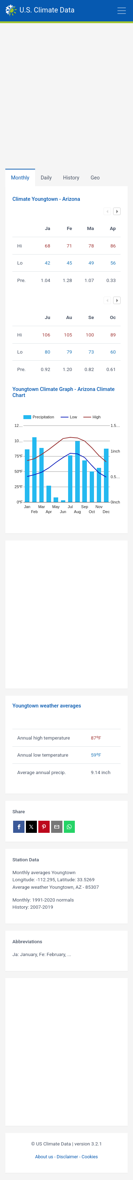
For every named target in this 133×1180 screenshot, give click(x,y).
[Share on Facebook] (18, 826)
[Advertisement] (66, 93)
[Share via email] (56, 826)
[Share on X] (31, 826)
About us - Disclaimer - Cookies (66, 1156)
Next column (117, 211)
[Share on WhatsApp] (69, 826)
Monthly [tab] (20, 178)
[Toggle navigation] (103, 11)
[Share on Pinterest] (44, 826)
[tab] (71, 178)
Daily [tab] (46, 178)
